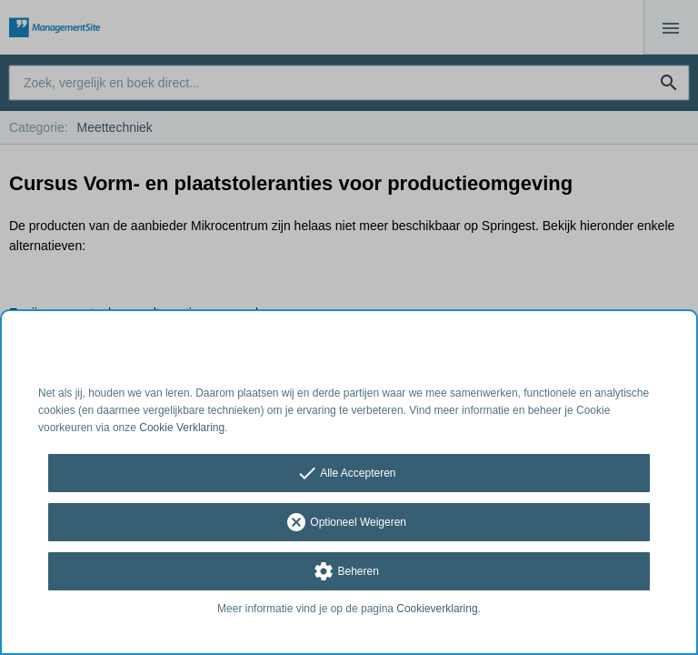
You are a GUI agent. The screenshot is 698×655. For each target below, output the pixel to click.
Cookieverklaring (436, 608)
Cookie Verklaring (181, 427)
